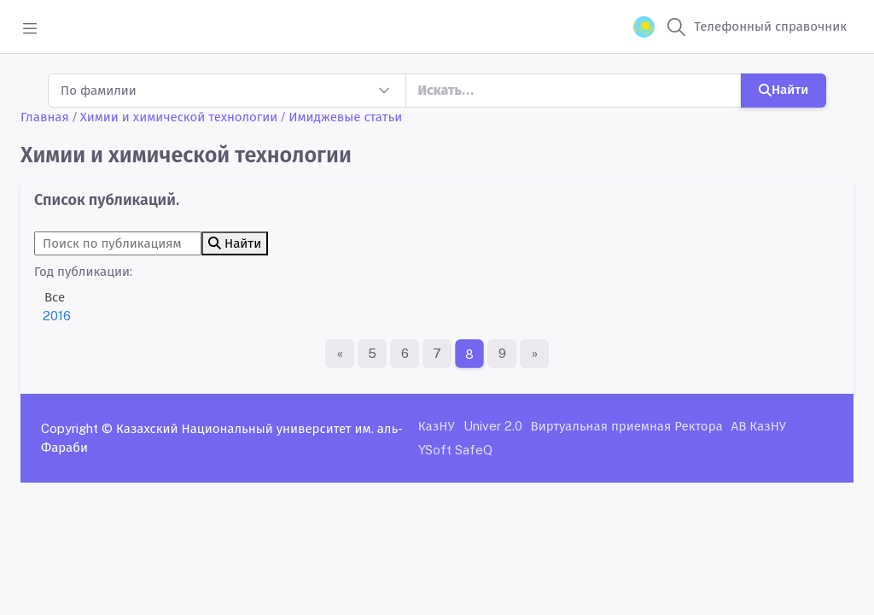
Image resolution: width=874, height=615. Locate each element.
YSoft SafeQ (455, 449)
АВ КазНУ (758, 426)
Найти (783, 89)
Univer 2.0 (492, 426)
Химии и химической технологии (179, 116)
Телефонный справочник (770, 26)
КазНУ (436, 426)
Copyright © (77, 428)
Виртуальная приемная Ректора (627, 426)
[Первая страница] (339, 353)
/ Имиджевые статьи (341, 116)
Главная (44, 116)
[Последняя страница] (534, 353)
